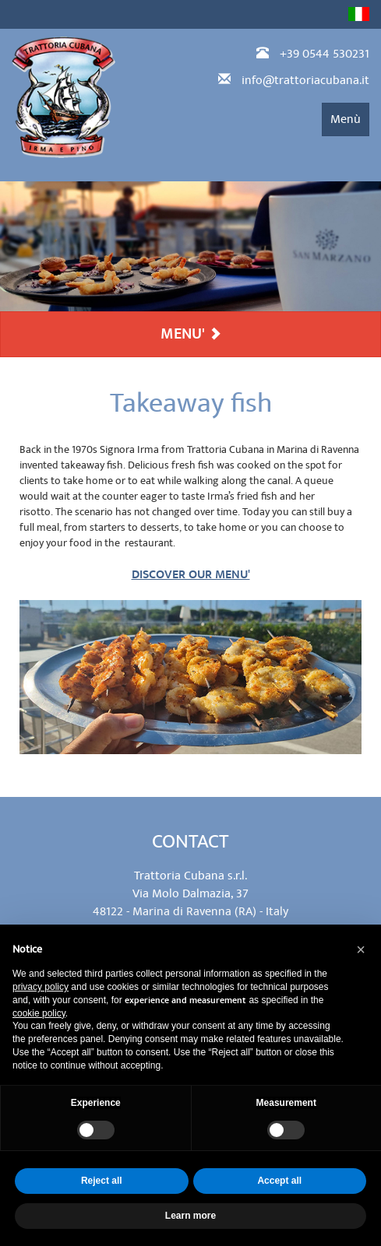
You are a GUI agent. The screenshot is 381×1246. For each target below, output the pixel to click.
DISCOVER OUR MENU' (191, 574)
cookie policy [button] (38, 1013)
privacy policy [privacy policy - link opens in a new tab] (40, 986)
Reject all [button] (101, 1180)
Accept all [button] (279, 1180)
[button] (360, 949)
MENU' (191, 334)
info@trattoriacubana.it (305, 80)
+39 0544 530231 (324, 54)
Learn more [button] (190, 1215)
